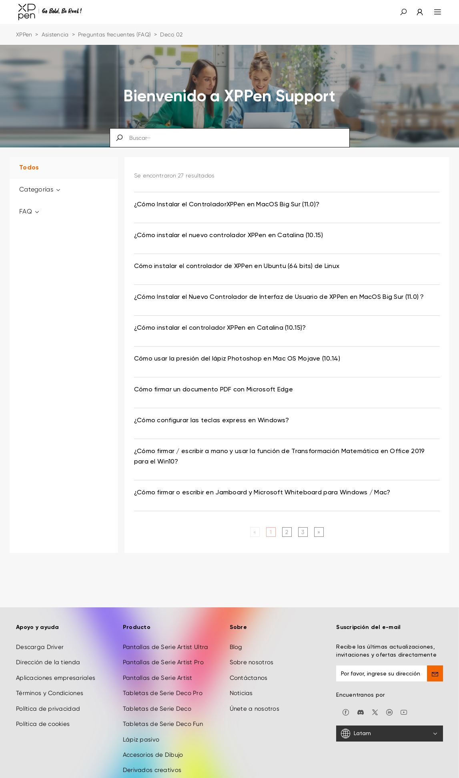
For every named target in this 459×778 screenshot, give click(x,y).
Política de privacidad (48, 708)
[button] (403, 12)
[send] (435, 673)
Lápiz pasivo (141, 739)
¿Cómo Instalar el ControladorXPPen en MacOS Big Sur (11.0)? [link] (227, 205)
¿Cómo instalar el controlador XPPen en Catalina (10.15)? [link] (220, 328)
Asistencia (55, 34)
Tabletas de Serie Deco (157, 708)
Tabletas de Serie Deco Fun (163, 724)
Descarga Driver (40, 647)
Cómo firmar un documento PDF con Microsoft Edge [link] (213, 390)
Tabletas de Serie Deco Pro (162, 693)
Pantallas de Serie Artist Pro (163, 662)
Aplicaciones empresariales (55, 677)
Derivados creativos (152, 770)
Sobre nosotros (252, 662)
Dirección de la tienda (48, 662)
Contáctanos (249, 677)
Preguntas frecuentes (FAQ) (114, 34)
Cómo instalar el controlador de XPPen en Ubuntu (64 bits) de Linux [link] (236, 266)
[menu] (433, 12)
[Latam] (389, 734)
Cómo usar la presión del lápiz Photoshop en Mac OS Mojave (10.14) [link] (237, 359)
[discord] (360, 712)
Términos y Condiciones (49, 693)
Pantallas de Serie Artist (157, 677)
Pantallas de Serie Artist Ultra (165, 647)
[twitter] (375, 712)
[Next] (318, 532)
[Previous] (254, 532)
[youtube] (404, 712)
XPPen (24, 34)
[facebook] (346, 712)
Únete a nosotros (254, 708)
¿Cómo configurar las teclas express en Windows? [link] (211, 420)
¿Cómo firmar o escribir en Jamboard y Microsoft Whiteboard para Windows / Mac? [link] (262, 493)
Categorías (40, 189)
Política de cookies (43, 724)
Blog (236, 647)
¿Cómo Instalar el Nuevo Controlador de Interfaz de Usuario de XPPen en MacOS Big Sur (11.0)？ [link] (279, 297)
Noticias (241, 693)
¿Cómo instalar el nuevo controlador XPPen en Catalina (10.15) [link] (228, 235)
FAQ (29, 211)
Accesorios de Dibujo (153, 754)
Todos (29, 168)
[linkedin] (389, 712)
